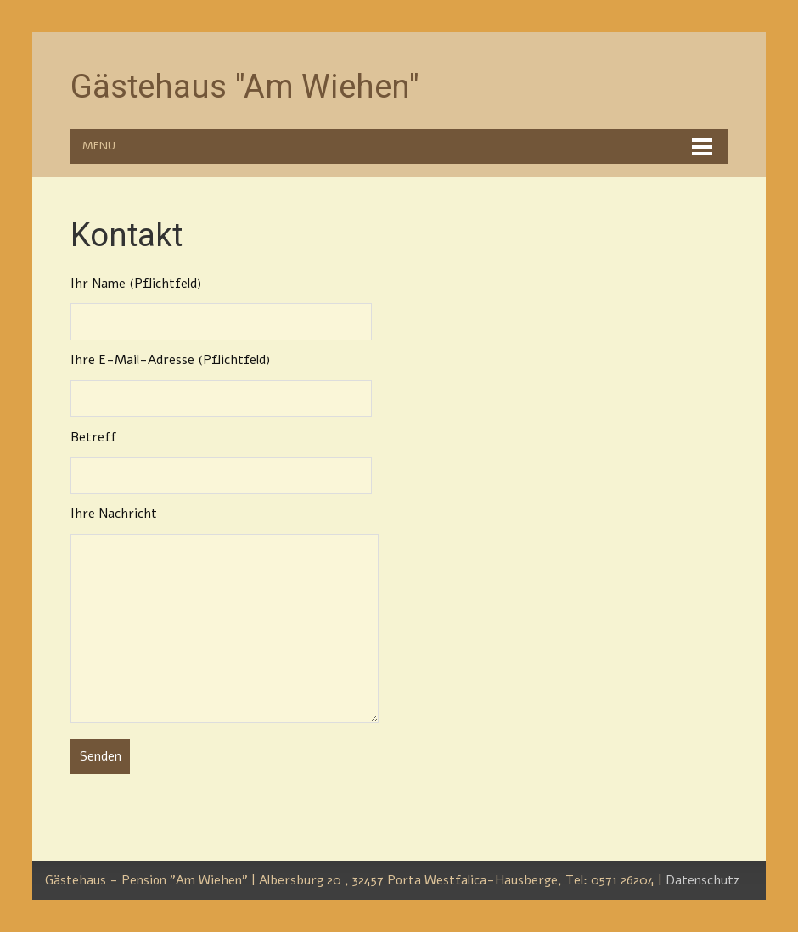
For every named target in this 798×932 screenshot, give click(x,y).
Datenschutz (702, 880)
